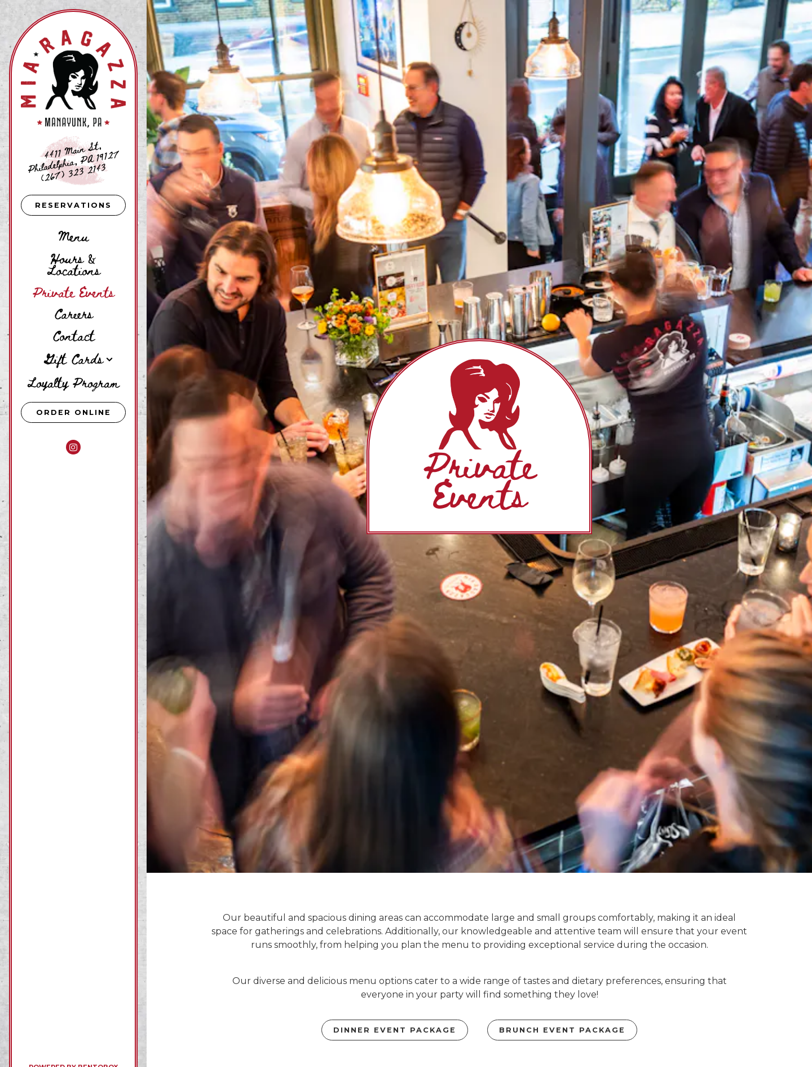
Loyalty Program (73, 382)
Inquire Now (479, 995)
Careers (73, 313)
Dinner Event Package (394, 947)
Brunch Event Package (562, 947)
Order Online (81, 411)
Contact (73, 335)
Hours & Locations (73, 264)
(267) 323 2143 (73, 171)
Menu (73, 236)
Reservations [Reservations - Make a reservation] (73, 205)
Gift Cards (73, 358)
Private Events (73, 292)
